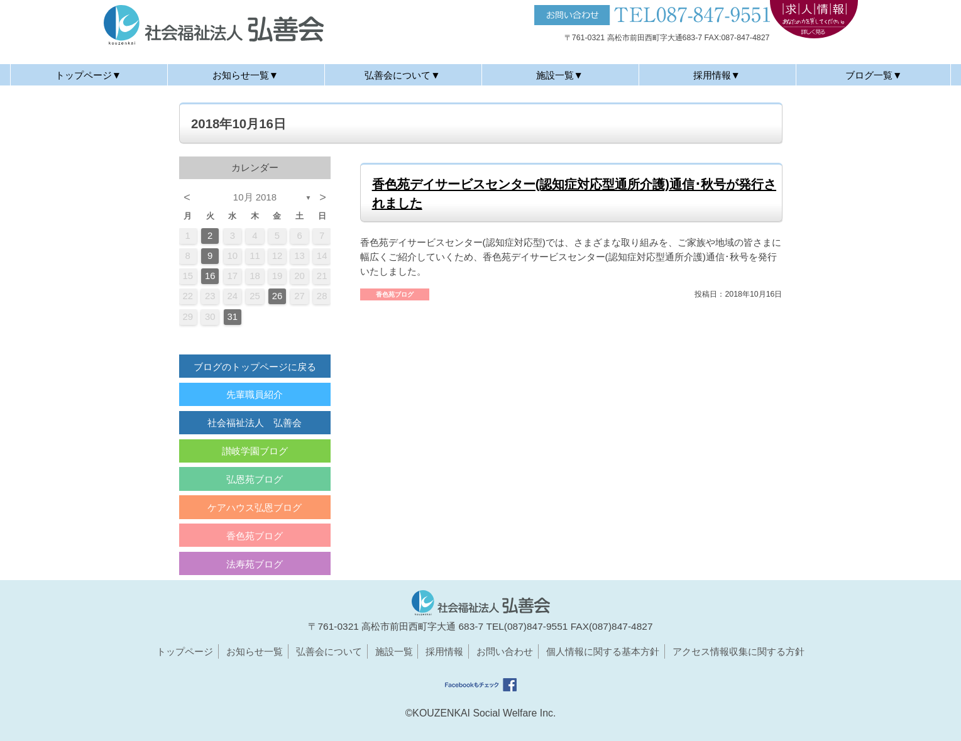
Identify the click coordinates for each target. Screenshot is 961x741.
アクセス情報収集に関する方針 (738, 651)
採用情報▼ (716, 75)
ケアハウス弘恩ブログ (254, 507)
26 (277, 296)
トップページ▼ (88, 75)
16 (210, 276)
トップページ (185, 651)
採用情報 (444, 651)
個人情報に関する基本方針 (602, 651)
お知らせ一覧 (254, 651)
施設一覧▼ (559, 75)
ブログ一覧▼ (873, 75)
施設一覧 (394, 651)
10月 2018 (255, 197)
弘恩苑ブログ (254, 479)
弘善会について (329, 651)
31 (233, 317)
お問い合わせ (504, 651)
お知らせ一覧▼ (245, 75)
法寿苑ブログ (254, 564)
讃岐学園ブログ (255, 451)
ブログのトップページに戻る (255, 366)
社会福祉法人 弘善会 (254, 422)
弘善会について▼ (402, 75)
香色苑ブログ (254, 535)
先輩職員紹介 (254, 394)
